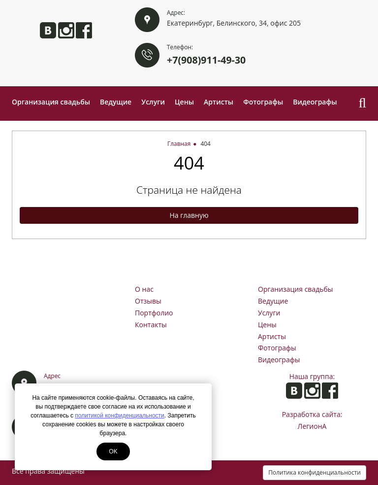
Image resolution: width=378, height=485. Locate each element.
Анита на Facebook (84, 30)
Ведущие (115, 101)
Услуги (153, 101)
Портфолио (154, 312)
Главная (178, 143)
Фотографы (263, 101)
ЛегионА (312, 426)
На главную (188, 215)
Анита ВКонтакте (48, 30)
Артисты (218, 101)
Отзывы (148, 301)
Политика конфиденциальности (314, 472)
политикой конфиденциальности (119, 415)
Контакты (151, 324)
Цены (184, 101)
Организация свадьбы (51, 101)
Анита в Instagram (66, 30)
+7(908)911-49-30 (206, 60)
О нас (144, 289)
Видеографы (315, 101)
